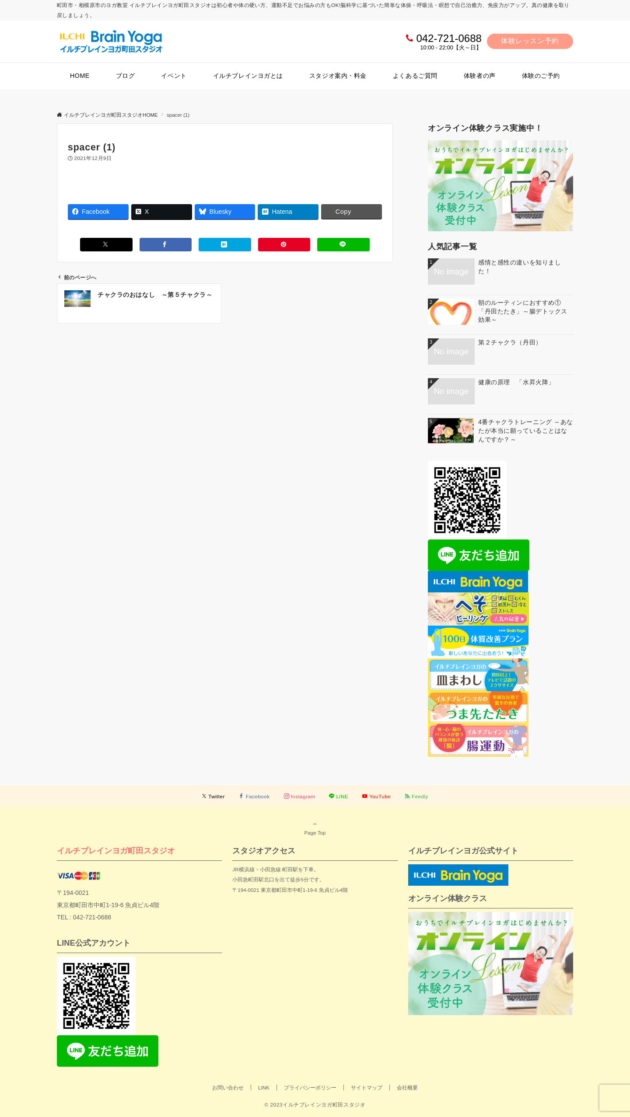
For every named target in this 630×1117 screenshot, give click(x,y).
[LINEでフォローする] (338, 796)
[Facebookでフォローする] (254, 796)
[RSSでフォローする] (416, 796)
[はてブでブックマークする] (225, 244)
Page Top (315, 828)
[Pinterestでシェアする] (284, 244)
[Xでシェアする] (106, 244)
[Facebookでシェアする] (166, 244)
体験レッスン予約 (530, 41)
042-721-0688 (448, 38)
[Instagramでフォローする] (299, 796)
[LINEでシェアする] (343, 244)
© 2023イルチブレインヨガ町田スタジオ (314, 1104)
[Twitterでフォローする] (213, 796)
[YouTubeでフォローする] (376, 796)
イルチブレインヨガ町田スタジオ (116, 850)
